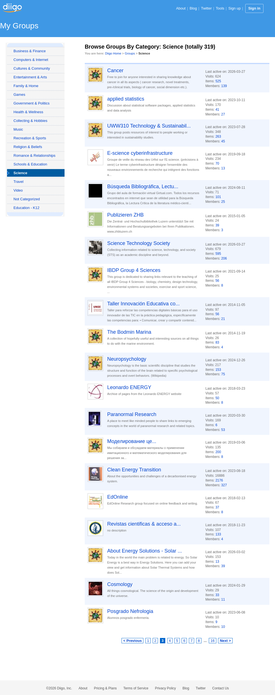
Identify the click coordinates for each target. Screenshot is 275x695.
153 (218, 370)
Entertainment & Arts (30, 77)
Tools (220, 8)
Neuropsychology (126, 359)
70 (217, 163)
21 (223, 319)
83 (217, 342)
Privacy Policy (165, 688)
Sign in (254, 8)
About (180, 8)
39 (217, 225)
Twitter (206, 8)
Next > (225, 641)
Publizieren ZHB (125, 215)
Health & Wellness (28, 112)
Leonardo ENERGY (129, 387)
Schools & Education (30, 164)
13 (223, 168)
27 (223, 114)
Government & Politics (31, 103)
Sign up (234, 8)
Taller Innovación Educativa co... (143, 303)
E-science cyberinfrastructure (140, 153)
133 (218, 534)
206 (224, 258)
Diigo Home (113, 53)
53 (223, 430)
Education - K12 (26, 208)
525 (218, 81)
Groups (130, 53)
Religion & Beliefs (27, 147)
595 (218, 254)
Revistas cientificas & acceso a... (144, 524)
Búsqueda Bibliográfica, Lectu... (142, 186)
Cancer (115, 70)
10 (223, 627)
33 (217, 595)
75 (223, 374)
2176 (219, 480)
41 (217, 110)
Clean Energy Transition (134, 470)
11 (223, 599)
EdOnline (117, 497)
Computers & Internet (30, 60)
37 (217, 507)
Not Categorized (26, 199)
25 (223, 202)
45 (223, 141)
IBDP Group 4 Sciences (134, 270)
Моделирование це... (131, 441)
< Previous (132, 641)
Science (20, 173)
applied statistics (125, 99)
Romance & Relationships (34, 155)
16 (212, 641)
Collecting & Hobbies (30, 121)
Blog (193, 8)
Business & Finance (29, 51)
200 (218, 452)
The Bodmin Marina (129, 332)
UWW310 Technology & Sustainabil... (149, 126)
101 (218, 197)
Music (18, 129)
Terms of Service (135, 688)
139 (224, 86)
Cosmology (119, 584)
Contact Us (220, 688)
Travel (18, 182)
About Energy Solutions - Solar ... (144, 551)
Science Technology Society (138, 243)
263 (218, 136)
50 (217, 398)
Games (19, 94)
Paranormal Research (131, 414)
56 (217, 281)
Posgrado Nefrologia (130, 611)
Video (18, 190)
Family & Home (25, 86)
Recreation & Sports (29, 138)
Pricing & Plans (105, 688)
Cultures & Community (31, 68)
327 (224, 485)
